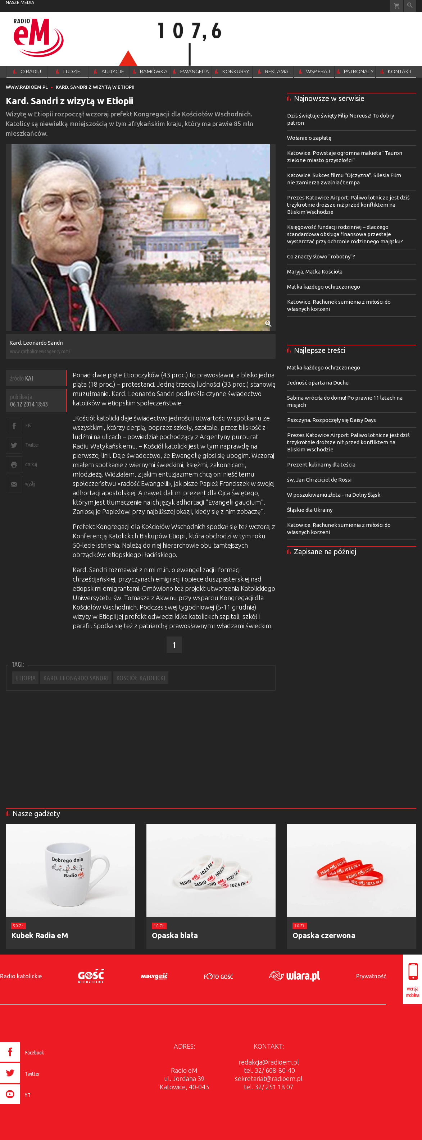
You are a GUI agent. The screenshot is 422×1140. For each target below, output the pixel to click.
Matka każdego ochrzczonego (323, 287)
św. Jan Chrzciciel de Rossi (319, 480)
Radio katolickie (21, 976)
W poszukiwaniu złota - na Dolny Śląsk (333, 495)
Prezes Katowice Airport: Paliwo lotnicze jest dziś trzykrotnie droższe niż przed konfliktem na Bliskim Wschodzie (348, 204)
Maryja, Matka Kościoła (314, 271)
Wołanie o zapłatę (309, 138)
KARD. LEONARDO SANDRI (76, 677)
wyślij (30, 484)
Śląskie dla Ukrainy (309, 510)
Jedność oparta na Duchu (318, 383)
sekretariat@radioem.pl (269, 1078)
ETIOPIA (25, 677)
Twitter (32, 445)
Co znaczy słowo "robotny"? (321, 256)
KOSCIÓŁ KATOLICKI (140, 677)
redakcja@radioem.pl (269, 1062)
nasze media (20, 2)
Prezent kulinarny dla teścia (321, 464)
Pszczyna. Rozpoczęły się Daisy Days (331, 420)
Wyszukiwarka (410, 6)
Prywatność (371, 976)
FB (28, 425)
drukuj (31, 464)
